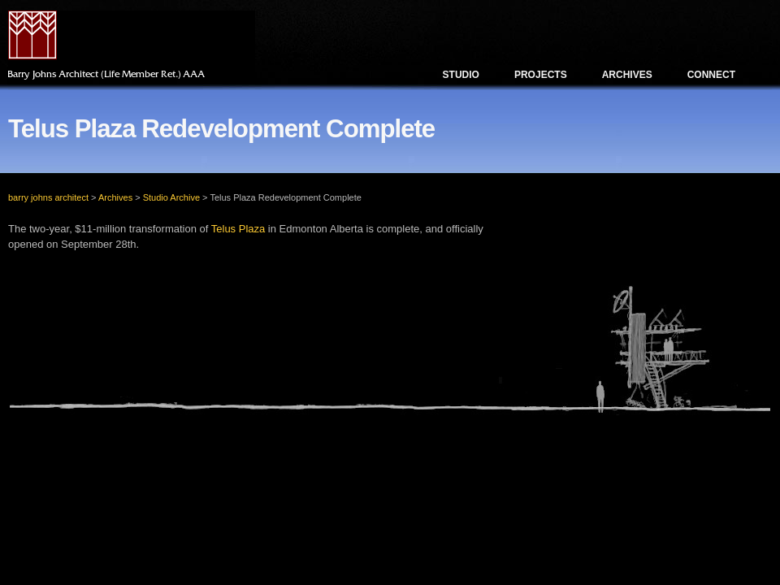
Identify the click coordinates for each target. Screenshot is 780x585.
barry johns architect (48, 197)
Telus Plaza (238, 229)
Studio (461, 74)
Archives (627, 74)
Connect (711, 74)
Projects (540, 74)
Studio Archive (171, 197)
